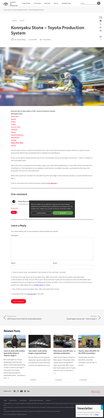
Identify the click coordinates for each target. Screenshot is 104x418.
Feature (15, 10)
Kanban (13, 140)
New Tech (10, 10)
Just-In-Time (15, 127)
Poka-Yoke (14, 116)
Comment (15, 235)
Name (13, 263)
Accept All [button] (63, 213)
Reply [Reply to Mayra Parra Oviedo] (13, 212)
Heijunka (14, 129)
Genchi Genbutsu (17, 135)
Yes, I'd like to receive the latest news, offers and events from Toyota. (36, 289)
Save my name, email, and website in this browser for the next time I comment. (39, 272)
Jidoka (13, 124)
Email (55, 263)
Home (5, 10)
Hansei (13, 119)
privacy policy (38, 285)
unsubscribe (31, 294)
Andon (13, 121)
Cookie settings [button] (41, 213)
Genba (13, 145)
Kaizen (13, 132)
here (96, 63)
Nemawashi (15, 137)
